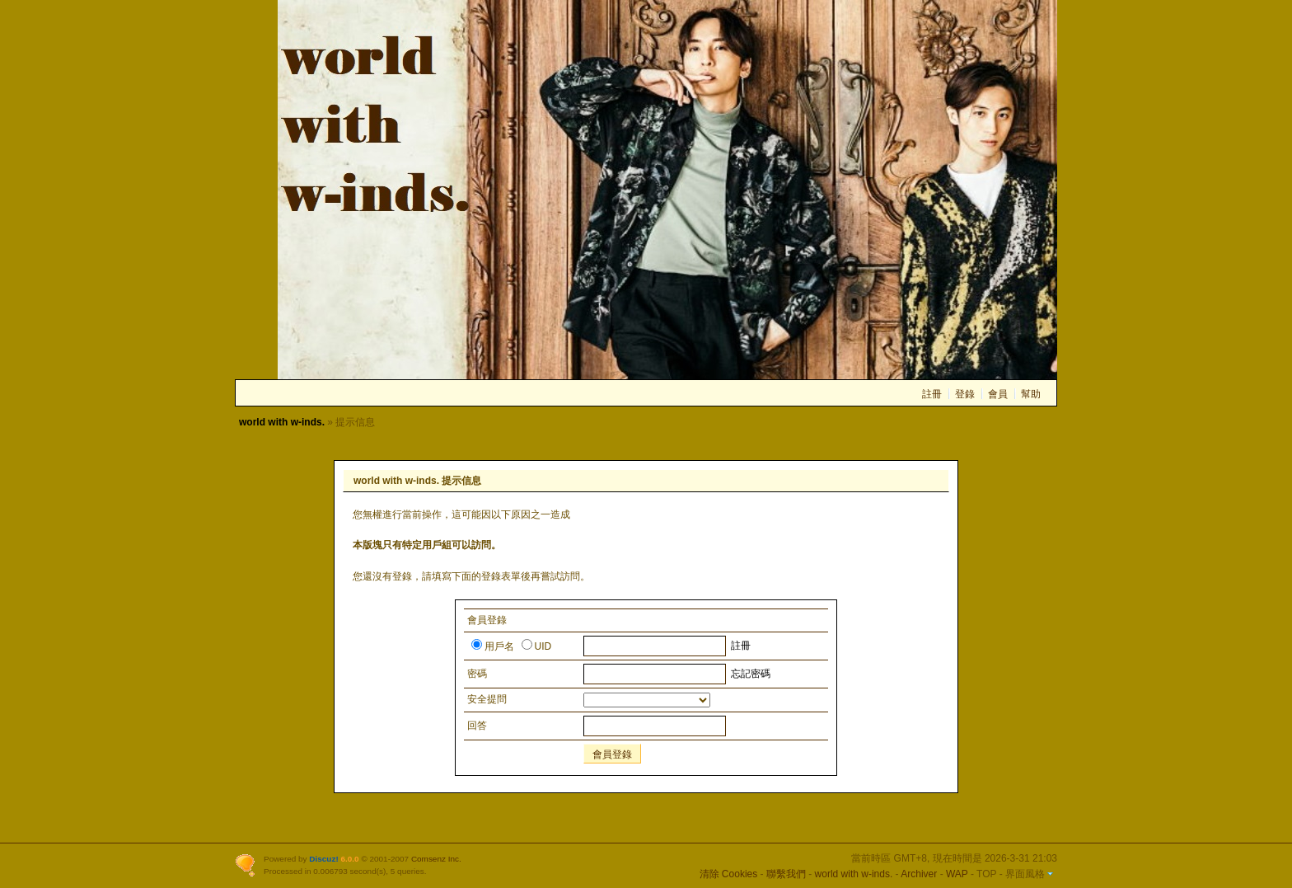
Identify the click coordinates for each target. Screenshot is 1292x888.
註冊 (932, 394)
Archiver (919, 874)
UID (537, 646)
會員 (998, 394)
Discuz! (323, 858)
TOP (986, 874)
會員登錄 (612, 754)
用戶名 (492, 646)
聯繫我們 (786, 874)
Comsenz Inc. (436, 858)
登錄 (965, 394)
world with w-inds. (282, 422)
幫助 (1031, 394)
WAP (957, 874)
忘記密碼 (750, 673)
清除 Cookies (729, 874)
